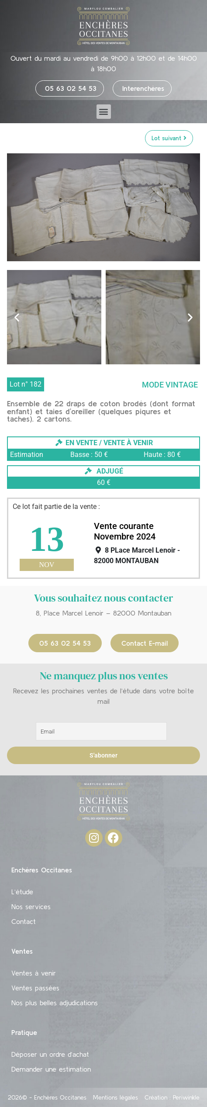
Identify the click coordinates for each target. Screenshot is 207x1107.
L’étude (22, 892)
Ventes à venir (33, 973)
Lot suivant (169, 138)
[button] (104, 111)
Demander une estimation (51, 1069)
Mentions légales (115, 1097)
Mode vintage (170, 384)
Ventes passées (35, 988)
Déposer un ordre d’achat (50, 1054)
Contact (23, 921)
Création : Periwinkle (172, 1097)
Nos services (31, 906)
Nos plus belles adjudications (54, 1003)
